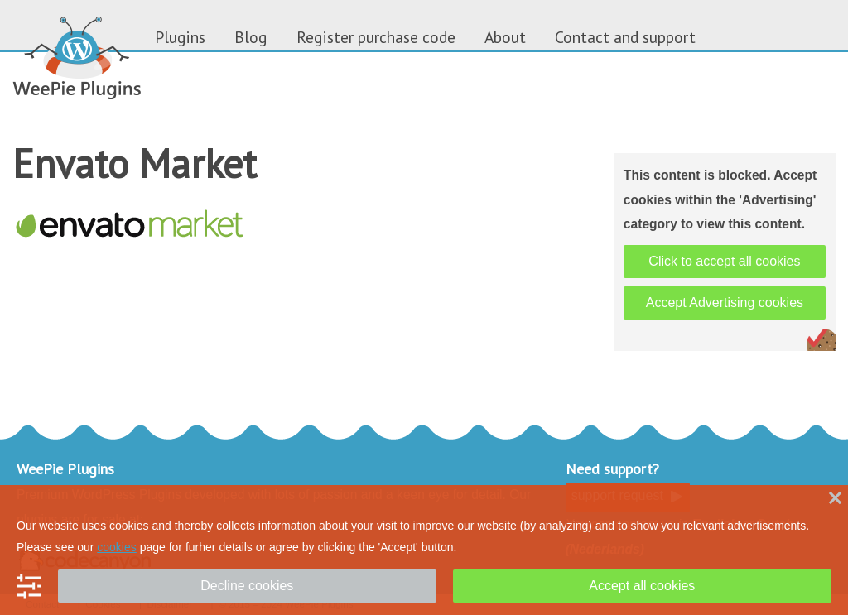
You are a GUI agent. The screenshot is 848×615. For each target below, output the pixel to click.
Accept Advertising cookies (724, 302)
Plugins (180, 36)
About (505, 36)
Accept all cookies (642, 586)
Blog (250, 36)
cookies (116, 547)
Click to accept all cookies (724, 261)
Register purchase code (375, 36)
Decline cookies (246, 586)
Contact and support (625, 36)
